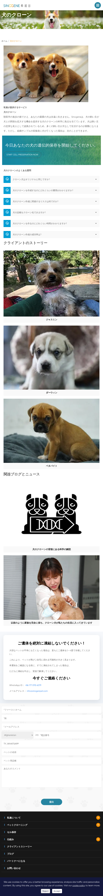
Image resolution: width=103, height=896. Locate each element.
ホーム (4, 41)
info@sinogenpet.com (37, 691)
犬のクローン (16, 41)
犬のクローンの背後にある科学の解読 (51, 549)
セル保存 (11, 832)
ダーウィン (51, 392)
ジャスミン (51, 319)
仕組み (10, 839)
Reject (45, 891)
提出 (51, 802)
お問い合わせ (14, 24)
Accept (57, 891)
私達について (14, 817)
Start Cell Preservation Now (22, 154)
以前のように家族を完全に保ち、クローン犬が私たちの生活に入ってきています (51, 622)
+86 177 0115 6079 (33, 685)
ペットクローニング (17, 825)
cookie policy (78, 885)
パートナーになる (16, 861)
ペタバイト (51, 466)
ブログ (10, 853)
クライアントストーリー (19, 846)
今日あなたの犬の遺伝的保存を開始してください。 (51, 145)
